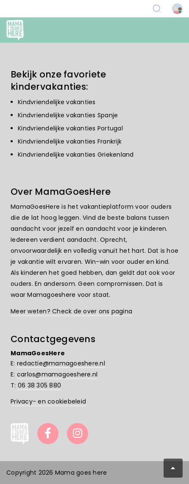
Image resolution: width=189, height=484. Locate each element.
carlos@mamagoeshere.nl (57, 374)
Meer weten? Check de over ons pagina (71, 311)
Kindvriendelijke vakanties (57, 102)
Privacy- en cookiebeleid (48, 401)
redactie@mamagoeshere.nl (61, 363)
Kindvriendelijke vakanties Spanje (68, 115)
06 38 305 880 (39, 385)
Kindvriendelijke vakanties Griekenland (76, 154)
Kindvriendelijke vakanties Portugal (70, 128)
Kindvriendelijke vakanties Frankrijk (70, 141)
